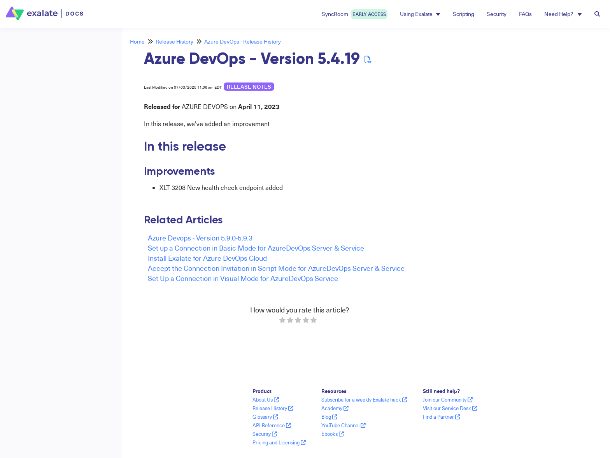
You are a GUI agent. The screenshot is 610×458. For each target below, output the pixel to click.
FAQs (525, 14)
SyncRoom (354, 14)
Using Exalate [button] (420, 14)
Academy (335, 408)
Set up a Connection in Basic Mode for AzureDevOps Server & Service (256, 248)
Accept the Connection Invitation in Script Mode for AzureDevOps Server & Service (276, 268)
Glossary (265, 416)
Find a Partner (441, 416)
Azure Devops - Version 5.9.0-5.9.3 (200, 237)
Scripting (463, 14)
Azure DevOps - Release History (242, 41)
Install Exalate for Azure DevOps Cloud (207, 258)
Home (137, 41)
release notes (249, 86)
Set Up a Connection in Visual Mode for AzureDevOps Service (243, 278)
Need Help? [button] (563, 14)
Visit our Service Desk (450, 408)
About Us (265, 399)
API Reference (271, 425)
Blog (329, 416)
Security (497, 14)
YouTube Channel (343, 425)
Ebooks (332, 433)
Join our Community (448, 399)
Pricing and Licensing (279, 442)
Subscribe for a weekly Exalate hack (364, 399)
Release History (174, 41)
